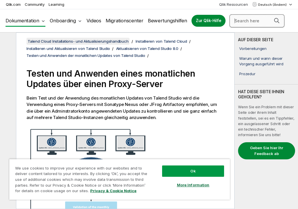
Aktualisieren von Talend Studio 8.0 (147, 48)
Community (35, 4)
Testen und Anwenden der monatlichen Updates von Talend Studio (85, 55)
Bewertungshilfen (167, 21)
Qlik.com (13, 4)
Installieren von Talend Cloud (161, 41)
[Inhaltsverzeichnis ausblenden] (7, 41)
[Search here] (257, 21)
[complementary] (266, 121)
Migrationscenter (124, 21)
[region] (119, 179)
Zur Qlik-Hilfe (208, 20)
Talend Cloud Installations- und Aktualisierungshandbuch (78, 41)
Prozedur (247, 73)
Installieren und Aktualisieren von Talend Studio (68, 48)
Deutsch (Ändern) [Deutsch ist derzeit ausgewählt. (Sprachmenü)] (273, 5)
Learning (56, 4)
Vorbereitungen (253, 48)
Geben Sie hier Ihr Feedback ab (266, 150)
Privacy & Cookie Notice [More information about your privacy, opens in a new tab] (113, 190)
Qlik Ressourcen (233, 4)
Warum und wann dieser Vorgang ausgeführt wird (261, 61)
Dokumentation (22, 21)
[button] (276, 21)
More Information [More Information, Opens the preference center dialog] (193, 185)
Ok (193, 171)
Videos (93, 21)
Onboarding (63, 21)
